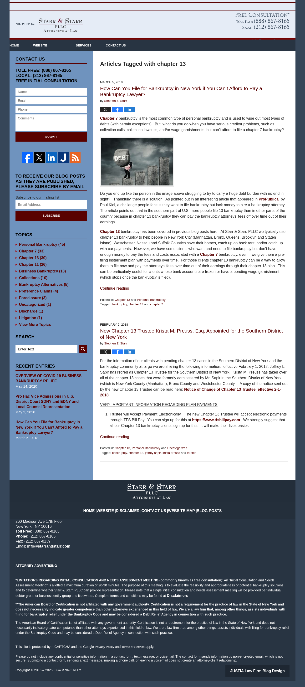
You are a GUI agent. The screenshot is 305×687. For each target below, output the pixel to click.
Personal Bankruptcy (151, 307)
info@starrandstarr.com (271, 41)
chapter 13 (136, 311)
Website (69, 53)
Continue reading (114, 296)
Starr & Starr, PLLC (69, 677)
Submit (51, 144)
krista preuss (171, 460)
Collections (32, 285)
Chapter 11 (32, 271)
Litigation (30, 325)
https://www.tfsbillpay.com (216, 427)
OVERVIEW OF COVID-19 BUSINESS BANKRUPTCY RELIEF (46, 385)
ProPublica (269, 207)
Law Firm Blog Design (267, 677)
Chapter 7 (109, 126)
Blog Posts (205, 514)
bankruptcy (119, 311)
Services (112, 53)
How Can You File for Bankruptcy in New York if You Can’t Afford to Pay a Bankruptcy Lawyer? (49, 434)
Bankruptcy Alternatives (42, 291)
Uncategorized (177, 455)
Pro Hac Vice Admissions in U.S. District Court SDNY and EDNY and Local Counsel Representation (51, 408)
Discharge (30, 318)
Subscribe (51, 222)
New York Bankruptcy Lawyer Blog (49, 33)
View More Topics (34, 331)
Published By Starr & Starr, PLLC (262, 28)
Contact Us (159, 53)
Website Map (180, 514)
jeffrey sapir (153, 460)
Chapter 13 (110, 239)
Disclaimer (133, 514)
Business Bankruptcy (41, 278)
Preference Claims (37, 298)
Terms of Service (135, 653)
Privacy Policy (105, 653)
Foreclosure (32, 305)
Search (83, 356)
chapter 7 (156, 311)
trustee (192, 460)
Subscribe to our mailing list (37, 204)
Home (28, 53)
